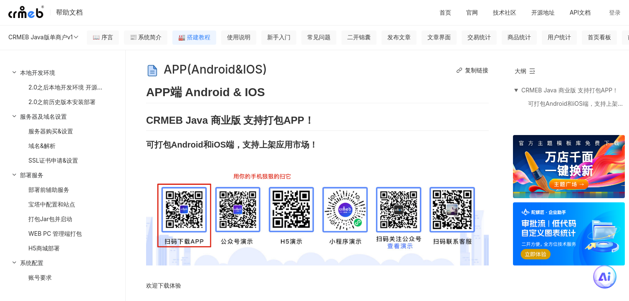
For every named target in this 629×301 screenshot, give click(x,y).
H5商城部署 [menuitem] (44, 248)
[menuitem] (62, 87)
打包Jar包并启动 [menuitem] (50, 218)
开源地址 (543, 12)
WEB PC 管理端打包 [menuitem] (55, 233)
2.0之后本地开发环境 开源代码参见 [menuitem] (74, 87)
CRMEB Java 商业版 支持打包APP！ (569, 90)
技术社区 (504, 12)
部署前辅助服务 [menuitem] (48, 189)
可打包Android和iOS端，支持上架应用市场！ (576, 103)
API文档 (580, 12)
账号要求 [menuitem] (40, 277)
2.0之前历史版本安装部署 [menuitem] (62, 101)
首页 (445, 12)
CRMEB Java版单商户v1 (43, 37)
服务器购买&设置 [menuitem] (50, 131)
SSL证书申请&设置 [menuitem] (53, 160)
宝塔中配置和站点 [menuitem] (51, 204)
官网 (472, 12)
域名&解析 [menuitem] (42, 145)
